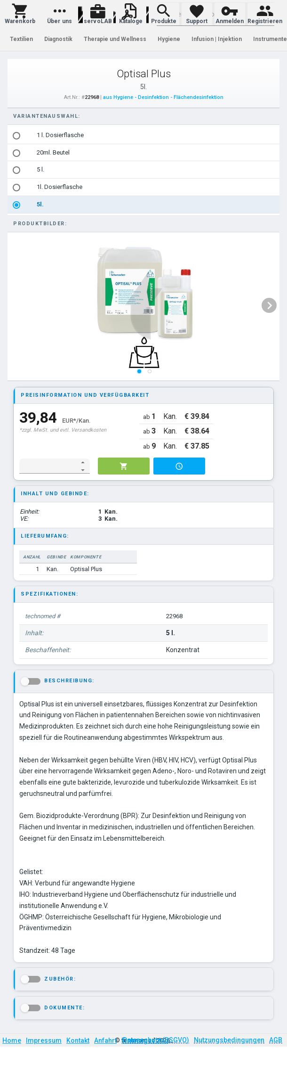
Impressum (44, 1040)
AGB (275, 1040)
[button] (20, 14)
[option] (144, 135)
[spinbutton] (48, 466)
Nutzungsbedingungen (229, 1040)
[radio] (16, 135)
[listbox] (144, 170)
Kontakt (77, 1040)
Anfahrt (105, 1040)
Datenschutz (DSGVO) (156, 1040)
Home (11, 1040)
